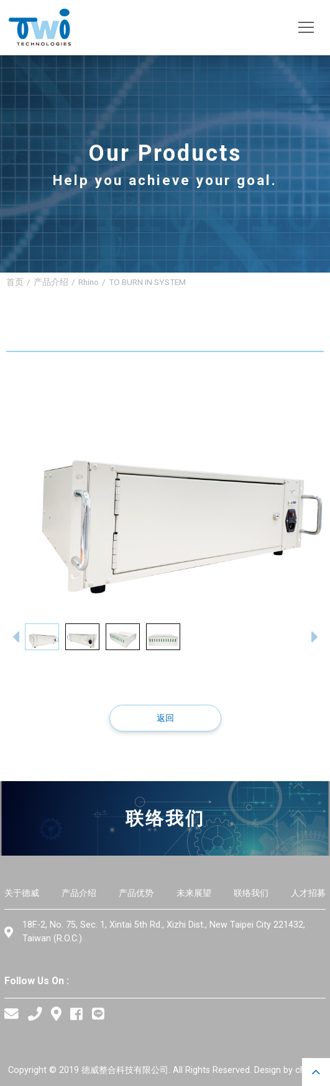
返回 (165, 718)
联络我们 (251, 893)
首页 (15, 282)
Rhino (88, 282)
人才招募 (308, 893)
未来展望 (193, 893)
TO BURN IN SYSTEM (147, 282)
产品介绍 (51, 282)
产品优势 (136, 893)
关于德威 (21, 893)
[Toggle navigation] (306, 28)
